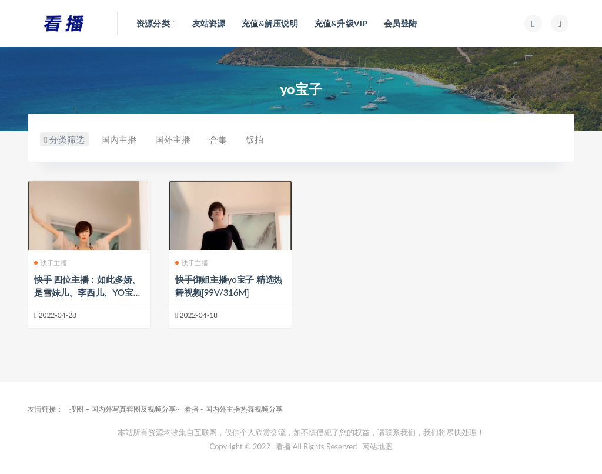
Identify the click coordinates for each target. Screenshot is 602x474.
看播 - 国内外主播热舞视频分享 (234, 409)
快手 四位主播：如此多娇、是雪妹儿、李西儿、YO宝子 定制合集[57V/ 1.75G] (88, 292)
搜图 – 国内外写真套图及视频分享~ (124, 409)
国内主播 (125, 139)
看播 (283, 446)
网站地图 (377, 446)
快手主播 (50, 262)
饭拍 (261, 139)
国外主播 (179, 139)
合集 (224, 139)
